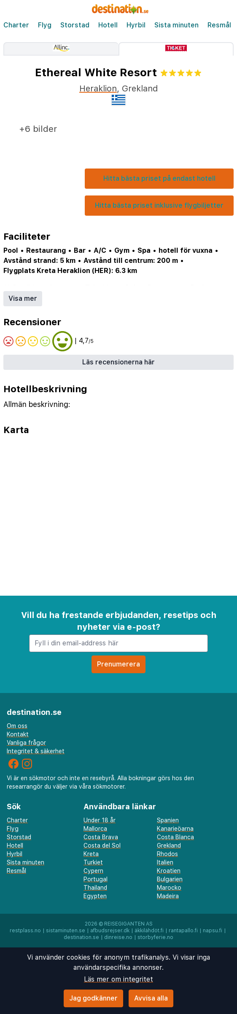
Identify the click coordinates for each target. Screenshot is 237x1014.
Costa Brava (100, 837)
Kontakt (18, 734)
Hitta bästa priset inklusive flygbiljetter (159, 205)
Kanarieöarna (175, 828)
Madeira (168, 896)
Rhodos (167, 854)
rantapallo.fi (183, 931)
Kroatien (168, 870)
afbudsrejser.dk (109, 931)
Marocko (169, 887)
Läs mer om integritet (118, 979)
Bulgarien (170, 879)
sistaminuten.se (65, 931)
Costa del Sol (102, 845)
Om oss (17, 725)
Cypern (93, 870)
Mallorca (95, 828)
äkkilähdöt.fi (149, 931)
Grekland (169, 845)
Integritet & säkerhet (36, 751)
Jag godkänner (93, 998)
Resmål (219, 25)
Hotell (108, 25)
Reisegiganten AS (128, 924)
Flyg (44, 25)
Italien (165, 862)
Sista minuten (176, 25)
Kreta (91, 854)
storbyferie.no (155, 937)
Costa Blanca (175, 837)
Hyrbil (136, 25)
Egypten (95, 896)
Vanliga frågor (26, 742)
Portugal (95, 879)
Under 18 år (99, 820)
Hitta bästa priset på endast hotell (159, 178)
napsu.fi (212, 931)
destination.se (81, 937)
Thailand (95, 887)
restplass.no (25, 931)
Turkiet (93, 862)
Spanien (168, 820)
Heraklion (98, 88)
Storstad (74, 25)
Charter (16, 25)
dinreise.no (118, 937)
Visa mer (22, 298)
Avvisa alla (151, 998)
